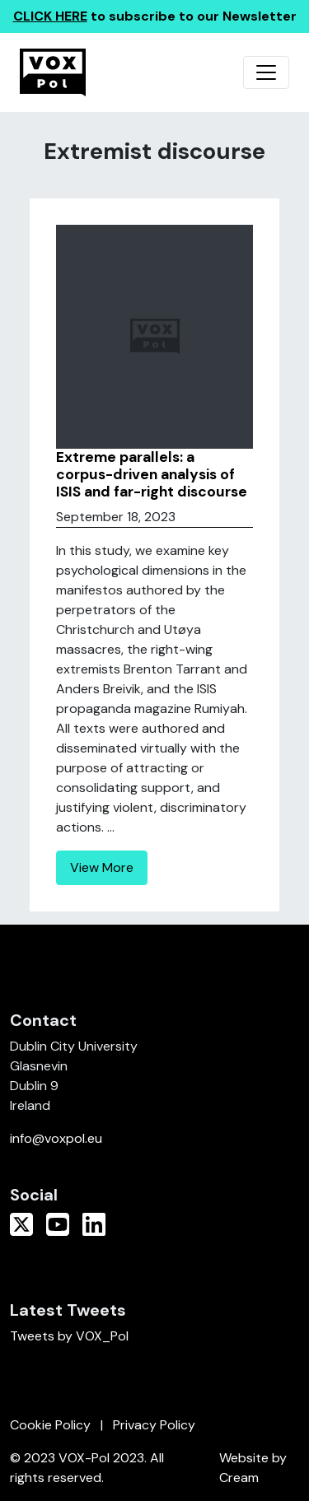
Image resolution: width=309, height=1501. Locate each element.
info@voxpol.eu (56, 1138)
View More (101, 867)
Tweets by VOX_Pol (69, 1336)
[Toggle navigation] (266, 72)
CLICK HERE (50, 16)
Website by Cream (253, 1467)
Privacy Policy (154, 1424)
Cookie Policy (50, 1424)
